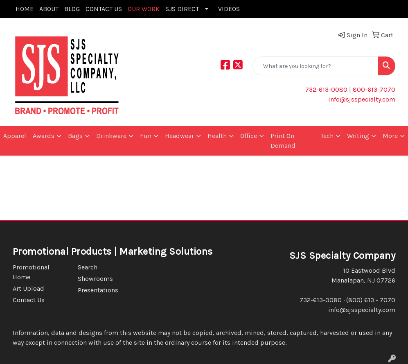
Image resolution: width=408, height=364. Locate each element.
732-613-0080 (326, 89)
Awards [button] (43, 136)
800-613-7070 (373, 89)
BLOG (72, 9)
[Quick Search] (315, 66)
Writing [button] (358, 136)
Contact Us (29, 300)
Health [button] (217, 136)
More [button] (390, 136)
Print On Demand (282, 140)
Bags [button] (75, 136)
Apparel (14, 136)
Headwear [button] (179, 136)
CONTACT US (104, 9)
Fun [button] (145, 136)
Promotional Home (31, 272)
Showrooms (95, 279)
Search (87, 267)
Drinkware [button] (111, 136)
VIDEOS (229, 9)
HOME (25, 9)
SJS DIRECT (182, 9)
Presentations (98, 290)
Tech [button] (327, 136)
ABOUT (49, 9)
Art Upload (28, 288)
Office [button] (248, 136)
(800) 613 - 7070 (370, 300)
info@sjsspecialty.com (361, 99)
